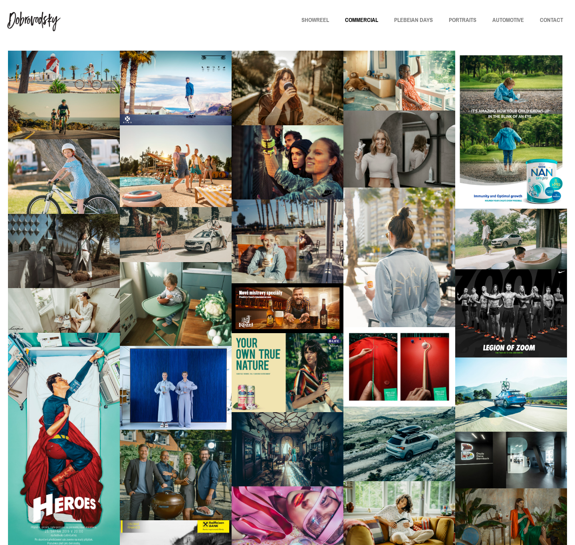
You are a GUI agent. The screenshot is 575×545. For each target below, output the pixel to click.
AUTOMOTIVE (508, 20)
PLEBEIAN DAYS (413, 20)
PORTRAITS (462, 20)
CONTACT (551, 20)
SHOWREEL (315, 20)
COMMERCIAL (361, 20)
